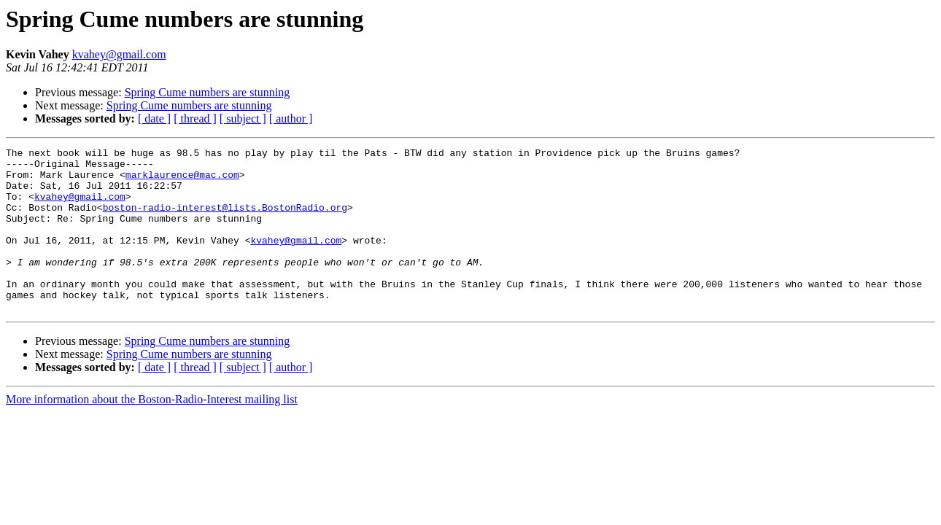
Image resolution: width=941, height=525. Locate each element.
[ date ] (154, 118)
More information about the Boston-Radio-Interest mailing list (152, 432)
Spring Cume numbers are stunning (207, 92)
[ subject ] (243, 118)
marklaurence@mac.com (182, 180)
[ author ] (291, 118)
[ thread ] (195, 118)
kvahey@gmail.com (119, 54)
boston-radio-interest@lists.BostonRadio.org (225, 220)
